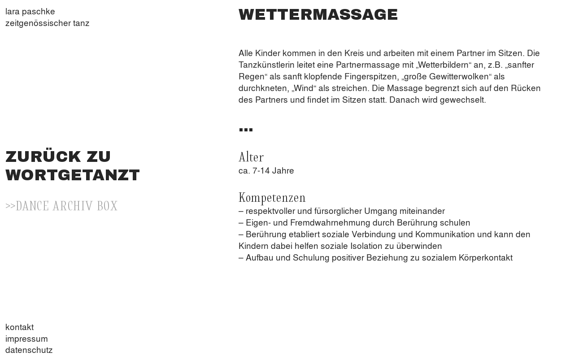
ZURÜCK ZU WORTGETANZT (72, 166)
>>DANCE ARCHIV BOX (61, 205)
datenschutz (29, 350)
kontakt (19, 327)
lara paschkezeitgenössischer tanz (47, 17)
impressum (26, 338)
